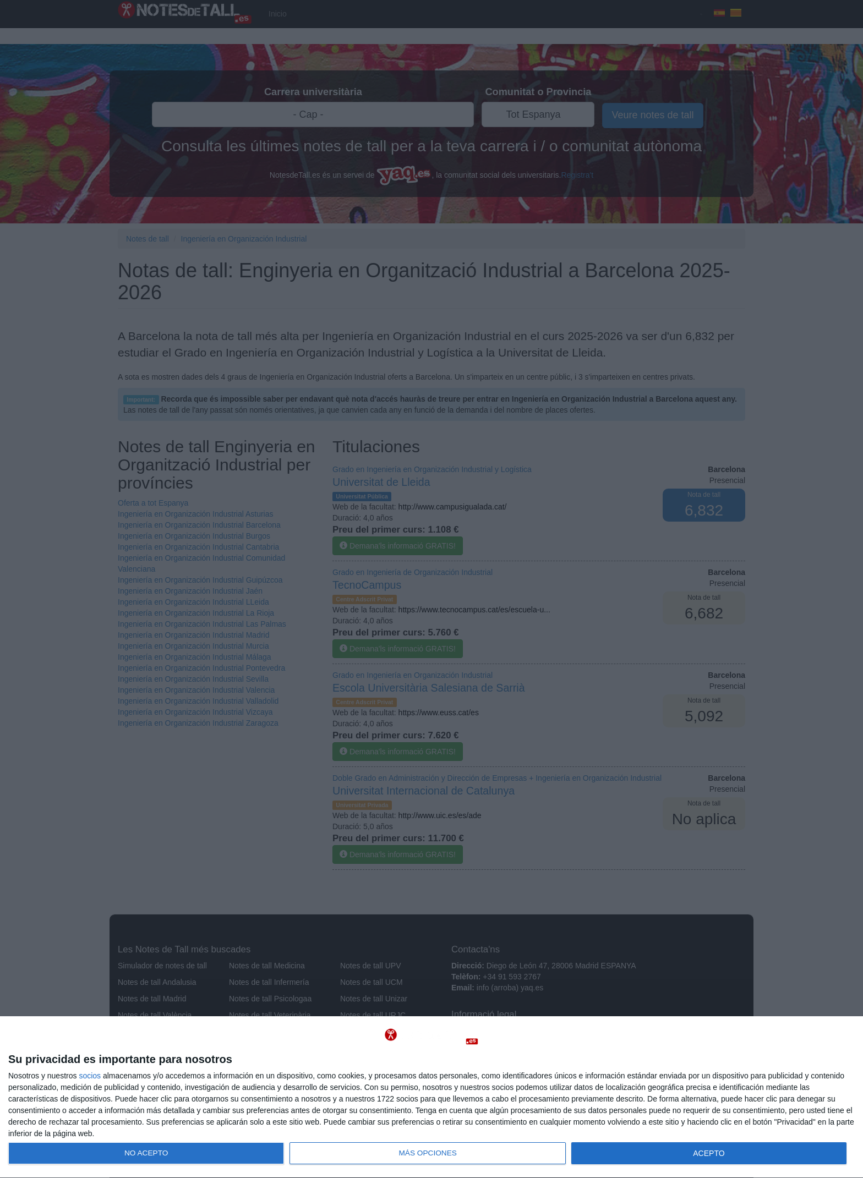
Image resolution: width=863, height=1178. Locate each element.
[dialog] (431, 1097)
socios (90, 1076)
